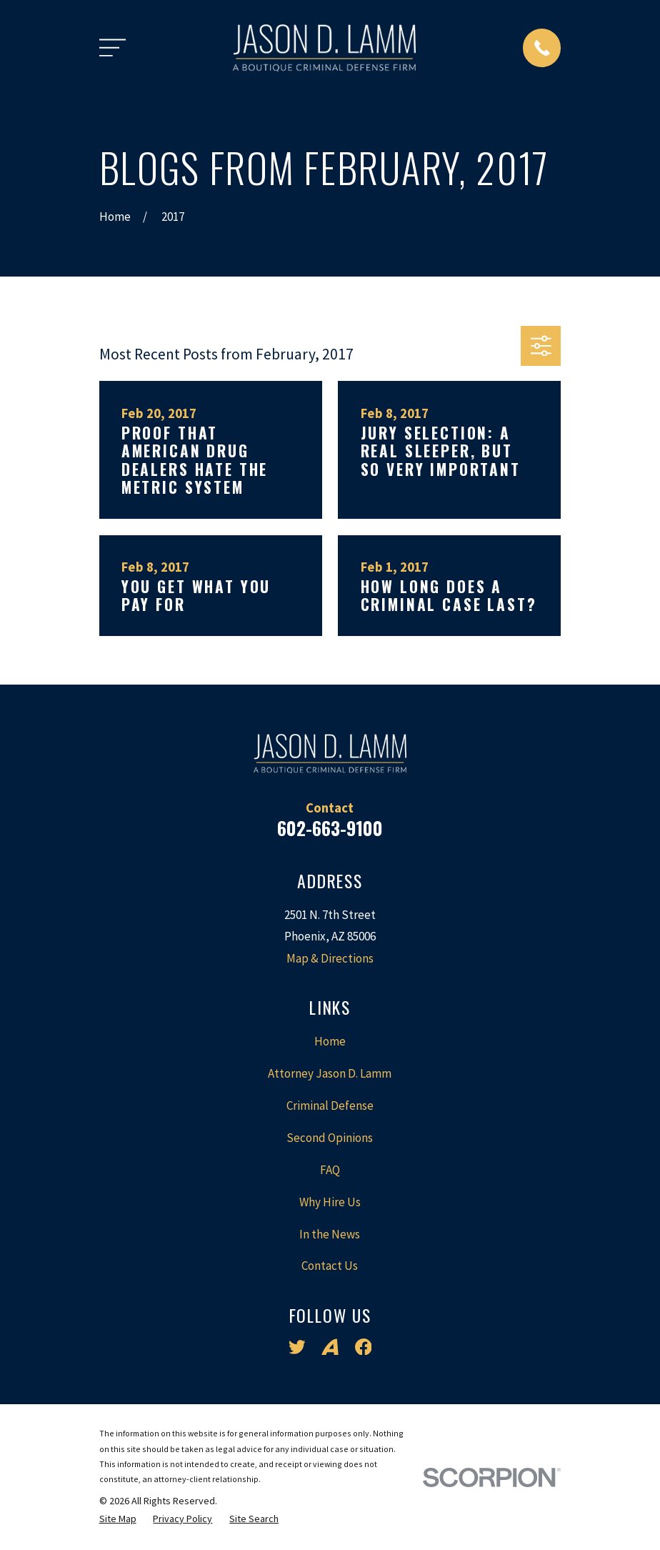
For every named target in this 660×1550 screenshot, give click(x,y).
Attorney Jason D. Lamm (329, 1073)
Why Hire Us (330, 1202)
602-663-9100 (330, 828)
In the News (329, 1234)
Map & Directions (330, 958)
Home (330, 1041)
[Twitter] (297, 1347)
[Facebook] (363, 1347)
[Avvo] (330, 1347)
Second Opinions (329, 1138)
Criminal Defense (330, 1105)
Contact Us (329, 1265)
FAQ (330, 1170)
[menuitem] (117, 1519)
